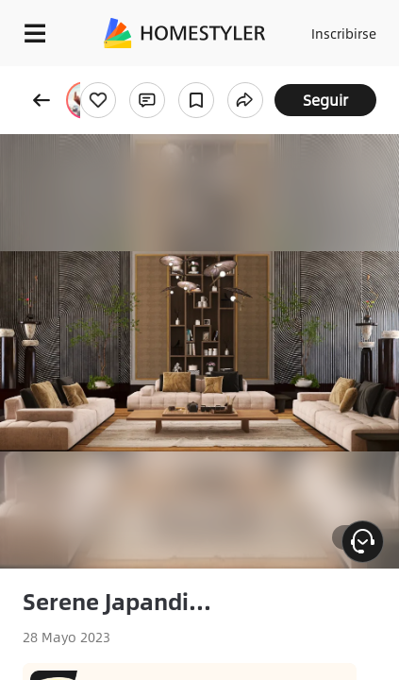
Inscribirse (343, 33)
